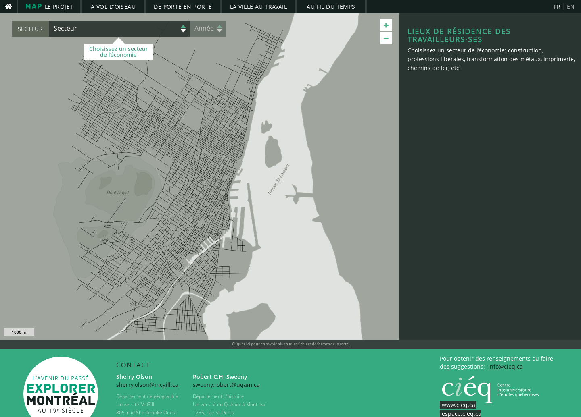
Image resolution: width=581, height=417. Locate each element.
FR (557, 6)
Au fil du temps (331, 6)
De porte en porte (183, 6)
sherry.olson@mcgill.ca (147, 384)
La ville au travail (258, 6)
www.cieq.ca (458, 405)
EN (571, 6)
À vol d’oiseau (113, 6)
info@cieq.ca (505, 366)
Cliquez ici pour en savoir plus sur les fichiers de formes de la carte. (290, 344)
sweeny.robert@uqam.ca (226, 384)
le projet (49, 6)
